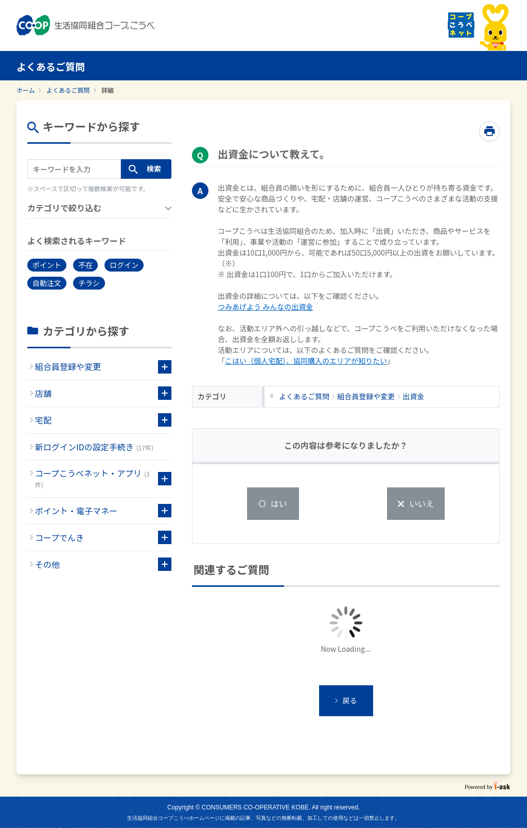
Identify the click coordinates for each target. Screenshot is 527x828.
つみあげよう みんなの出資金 (265, 306)
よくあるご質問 (68, 90)
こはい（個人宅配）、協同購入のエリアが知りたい (306, 361)
